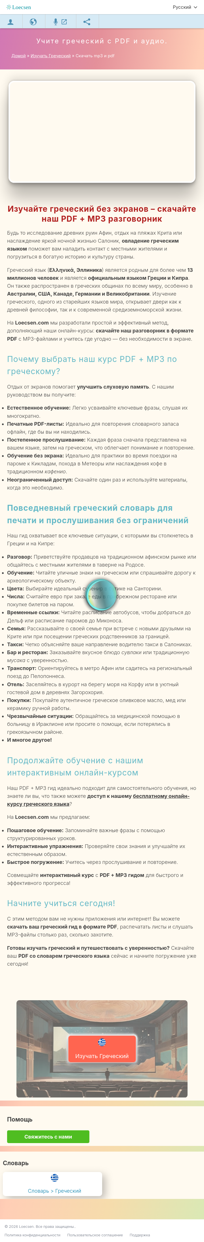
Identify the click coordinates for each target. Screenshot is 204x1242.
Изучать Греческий (102, 1048)
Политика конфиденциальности (32, 1235)
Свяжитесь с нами (48, 1137)
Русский (182, 7)
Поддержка (140, 1235)
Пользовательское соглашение (95, 1235)
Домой (18, 55)
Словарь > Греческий (54, 1184)
